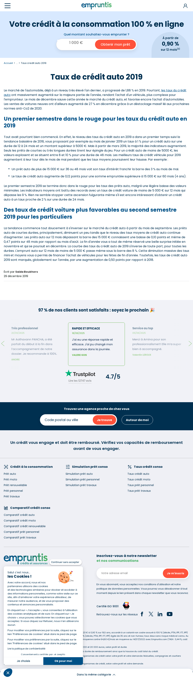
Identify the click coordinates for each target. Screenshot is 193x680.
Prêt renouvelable (15, 485)
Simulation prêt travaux (81, 485)
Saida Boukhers (26, 272)
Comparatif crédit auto (19, 515)
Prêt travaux (12, 496)
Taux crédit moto (138, 479)
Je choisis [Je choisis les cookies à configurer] (23, 661)
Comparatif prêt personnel (21, 532)
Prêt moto (10, 479)
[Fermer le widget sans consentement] (65, 562)
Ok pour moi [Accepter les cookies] (63, 661)
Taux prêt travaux (139, 491)
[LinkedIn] (160, 614)
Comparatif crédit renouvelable (25, 526)
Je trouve (104, 420)
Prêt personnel (13, 491)
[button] (7, 672)
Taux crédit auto (138, 474)
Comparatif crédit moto (20, 520)
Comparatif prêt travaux (20, 537)
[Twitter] (151, 614)
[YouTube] (169, 614)
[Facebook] (142, 614)
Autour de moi (137, 420)
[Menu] (7, 6)
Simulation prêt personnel (83, 479)
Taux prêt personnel (140, 485)
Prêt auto (10, 474)
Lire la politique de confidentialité (26, 648)
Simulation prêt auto (79, 474)
